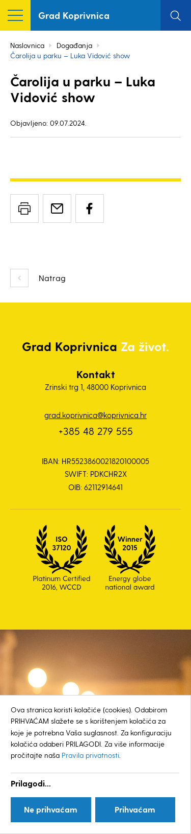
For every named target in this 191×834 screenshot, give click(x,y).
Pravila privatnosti (90, 755)
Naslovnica (27, 45)
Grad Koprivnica (74, 15)
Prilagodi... (31, 783)
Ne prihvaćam (50, 809)
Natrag (52, 278)
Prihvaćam (135, 809)
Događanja (74, 45)
